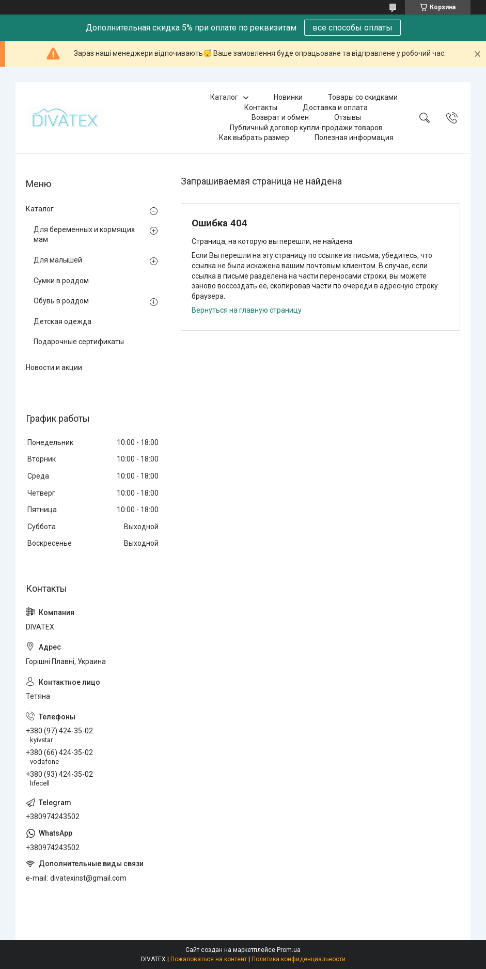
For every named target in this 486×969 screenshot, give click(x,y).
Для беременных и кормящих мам (84, 234)
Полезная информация (354, 137)
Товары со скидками (363, 97)
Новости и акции (54, 367)
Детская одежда (62, 321)
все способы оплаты (352, 28)
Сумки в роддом (61, 280)
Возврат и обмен (280, 117)
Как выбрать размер (254, 137)
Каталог (224, 97)
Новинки (288, 97)
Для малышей (58, 260)
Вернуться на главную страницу (247, 310)
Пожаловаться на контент (208, 959)
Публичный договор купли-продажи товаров (306, 128)
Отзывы (347, 117)
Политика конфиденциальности (299, 959)
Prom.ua (289, 949)
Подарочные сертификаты (79, 341)
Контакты (260, 107)
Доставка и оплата (335, 107)
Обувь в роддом (61, 301)
